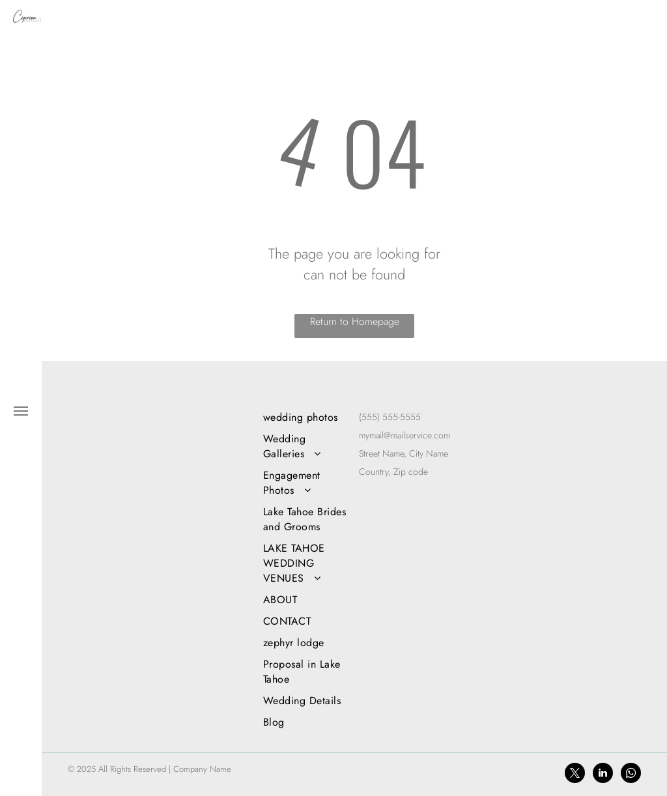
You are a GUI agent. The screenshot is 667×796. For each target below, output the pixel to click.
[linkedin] (603, 774)
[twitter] (575, 774)
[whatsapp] (631, 774)
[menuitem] (306, 417)
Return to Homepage (354, 321)
